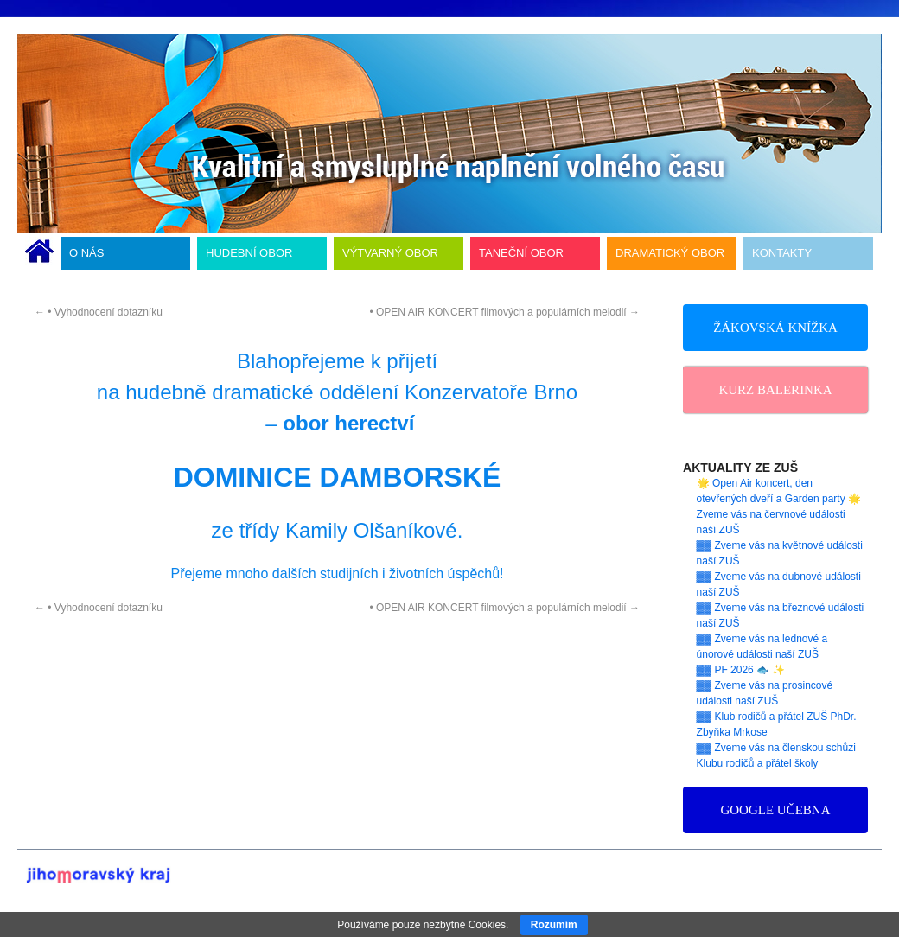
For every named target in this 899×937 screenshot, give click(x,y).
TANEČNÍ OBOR (521, 252)
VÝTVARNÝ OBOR (390, 252)
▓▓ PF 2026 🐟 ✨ (741, 670)
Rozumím (554, 925)
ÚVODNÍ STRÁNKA (39, 253)
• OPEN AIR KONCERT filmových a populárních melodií (504, 312)
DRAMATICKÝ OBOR (669, 252)
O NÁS (86, 252)
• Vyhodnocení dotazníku (99, 312)
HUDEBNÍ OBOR (249, 252)
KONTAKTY (782, 252)
